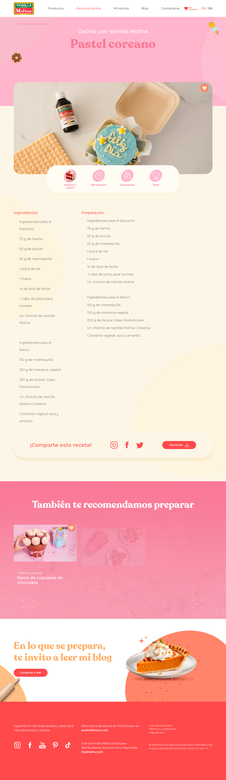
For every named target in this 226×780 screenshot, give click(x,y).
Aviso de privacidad (160, 725)
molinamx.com (92, 752)
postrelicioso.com (94, 730)
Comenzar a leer (30, 672)
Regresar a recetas (32, 24)
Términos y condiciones (162, 728)
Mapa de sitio (157, 732)
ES (204, 8)
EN (210, 8)
